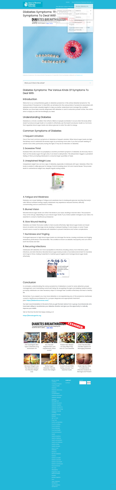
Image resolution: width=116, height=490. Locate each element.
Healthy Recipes (56, 446)
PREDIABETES (55, 470)
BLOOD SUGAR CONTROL (55, 381)
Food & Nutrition (56, 426)
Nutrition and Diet (56, 460)
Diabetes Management (55, 400)
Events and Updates (57, 422)
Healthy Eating (55, 444)
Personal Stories (56, 466)
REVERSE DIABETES (56, 477)
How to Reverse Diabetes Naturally (82, 2)
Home (67, 2)
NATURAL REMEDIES (56, 454)
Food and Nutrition (57, 432)
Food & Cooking (56, 424)
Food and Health (56, 430)
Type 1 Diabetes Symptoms (56, 482)
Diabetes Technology (57, 409)
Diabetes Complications (56, 392)
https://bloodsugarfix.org (32, 315)
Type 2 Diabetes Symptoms (56, 485)
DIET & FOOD (55, 418)
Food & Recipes (56, 428)
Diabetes (54, 388)
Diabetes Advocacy (57, 390)
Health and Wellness (57, 442)
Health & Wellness (56, 438)
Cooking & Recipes (57, 384)
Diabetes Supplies (56, 405)
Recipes (54, 475)
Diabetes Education (57, 395)
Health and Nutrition (57, 440)
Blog (90, 6)
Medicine (54, 452)
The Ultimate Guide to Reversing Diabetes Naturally (70, 6)
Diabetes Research (57, 403)
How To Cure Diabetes (55, 449)
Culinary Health (56, 386)
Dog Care (54, 420)
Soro (53, 479)
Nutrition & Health (56, 458)
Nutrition (54, 456)
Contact (68, 382)
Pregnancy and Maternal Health (56, 472)
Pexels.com (79, 75)
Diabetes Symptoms (57, 407)
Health (53, 434)
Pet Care (54, 468)
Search (81, 380)
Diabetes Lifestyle (56, 397)
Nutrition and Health (57, 462)
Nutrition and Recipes (57, 464)
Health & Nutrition (56, 436)
